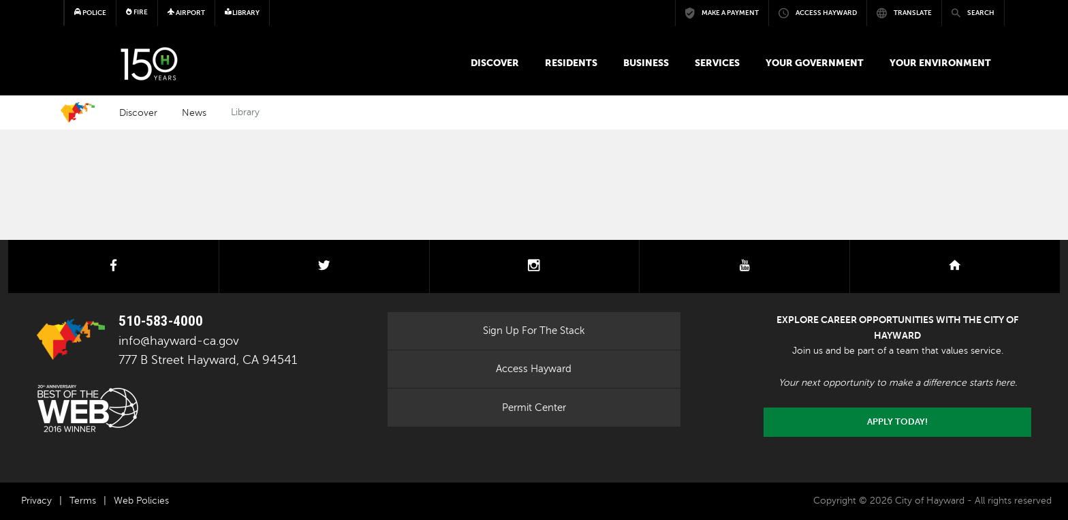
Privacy (36, 500)
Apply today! (897, 422)
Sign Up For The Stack (534, 330)
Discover (495, 62)
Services (717, 62)
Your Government (815, 62)
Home (78, 112)
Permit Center (534, 407)
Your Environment (940, 62)
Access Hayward (533, 369)
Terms (82, 500)
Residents (571, 62)
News (194, 112)
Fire (137, 12)
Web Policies (141, 500)
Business (646, 62)
